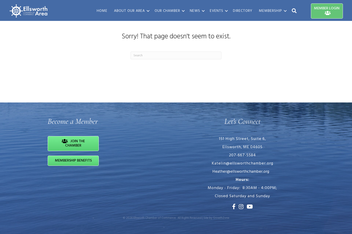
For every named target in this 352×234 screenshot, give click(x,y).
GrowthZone (221, 218)
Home (102, 11)
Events (216, 11)
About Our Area (129, 11)
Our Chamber (167, 11)
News (195, 11)
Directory (242, 11)
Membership (270, 11)
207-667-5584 (242, 155)
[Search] (176, 55)
